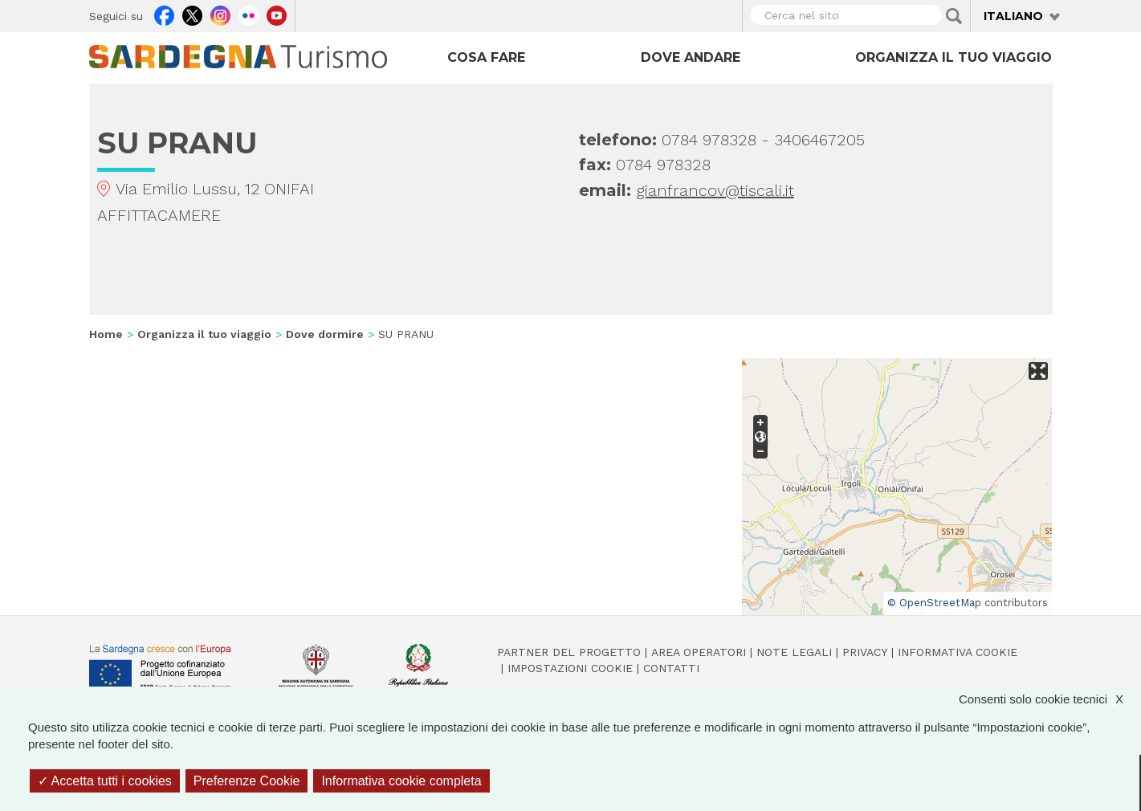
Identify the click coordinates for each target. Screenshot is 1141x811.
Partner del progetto (569, 652)
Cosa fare (486, 57)
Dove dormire (325, 334)
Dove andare (690, 57)
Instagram (220, 13)
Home (106, 334)
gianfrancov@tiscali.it (715, 190)
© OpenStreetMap (934, 603)
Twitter (192, 13)
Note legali (794, 652)
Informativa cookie (957, 652)
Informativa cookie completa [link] (401, 781)
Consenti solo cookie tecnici (1049, 699)
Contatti (671, 668)
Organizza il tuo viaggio (953, 57)
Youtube (277, 13)
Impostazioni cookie (570, 668)
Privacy (864, 652)
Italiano (1013, 16)
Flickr (248, 13)
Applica (954, 16)
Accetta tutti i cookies (105, 781)
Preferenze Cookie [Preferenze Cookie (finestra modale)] (247, 781)
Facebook (164, 13)
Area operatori (698, 652)
